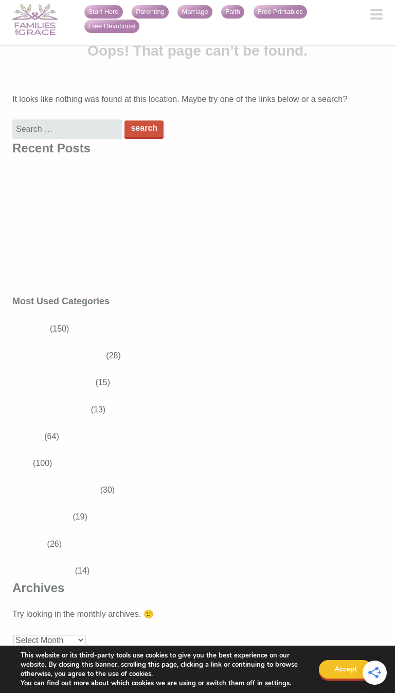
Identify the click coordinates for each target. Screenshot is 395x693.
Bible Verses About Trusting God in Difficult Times (102, 179)
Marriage (195, 11)
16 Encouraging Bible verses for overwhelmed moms (108, 259)
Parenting (150, 11)
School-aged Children (64, 355)
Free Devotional (112, 26)
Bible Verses (47, 516)
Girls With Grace (42, 570)
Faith (232, 11)
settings (277, 683)
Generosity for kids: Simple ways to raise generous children (120, 205)
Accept (345, 669)
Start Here (103, 11)
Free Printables (280, 11)
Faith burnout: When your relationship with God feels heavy (120, 286)
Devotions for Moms (61, 490)
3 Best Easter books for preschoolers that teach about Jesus (122, 232)
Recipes (27, 436)
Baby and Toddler (56, 409)
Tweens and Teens (59, 382)
